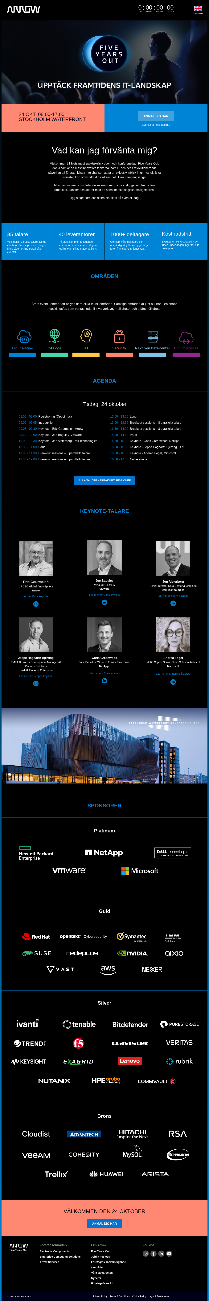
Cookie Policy (139, 1296)
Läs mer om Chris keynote (104, 673)
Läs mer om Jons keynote (173, 595)
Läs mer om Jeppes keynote (36, 676)
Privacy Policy (100, 1296)
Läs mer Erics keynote (35, 596)
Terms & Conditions (120, 1296)
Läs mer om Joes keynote (104, 594)
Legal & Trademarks (159, 1296)
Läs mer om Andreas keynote (173, 673)
